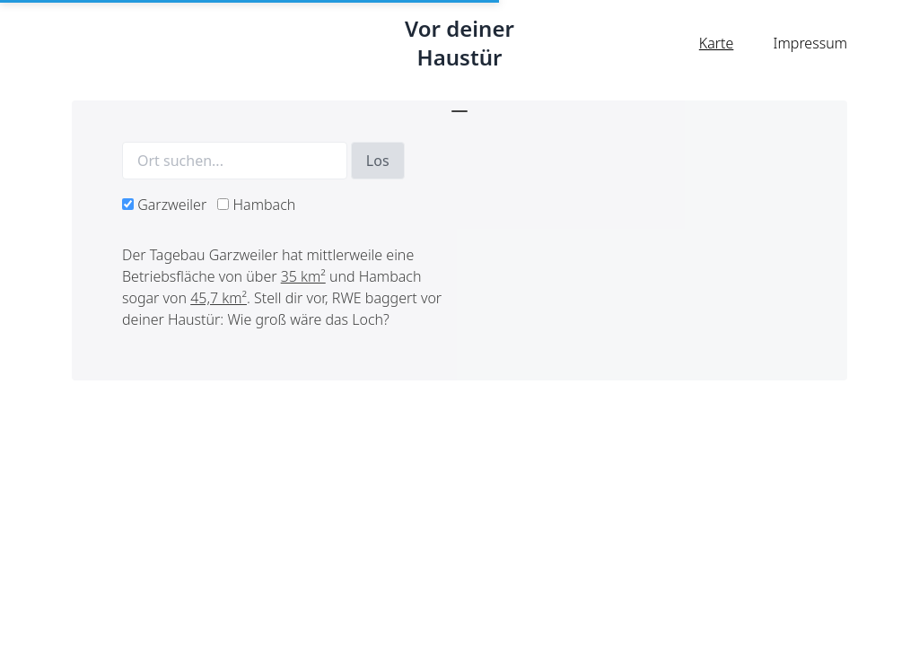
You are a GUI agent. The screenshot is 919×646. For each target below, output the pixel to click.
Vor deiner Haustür (459, 42)
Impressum (810, 43)
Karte (716, 43)
